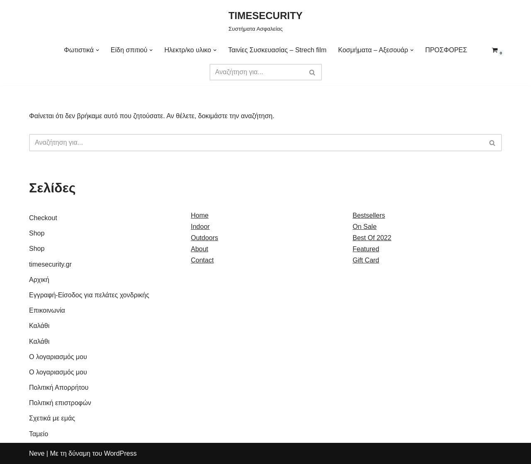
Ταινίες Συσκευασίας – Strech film (277, 49)
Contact (202, 260)
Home (200, 215)
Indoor (200, 226)
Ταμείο (38, 433)
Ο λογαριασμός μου (58, 356)
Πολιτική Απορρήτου (58, 387)
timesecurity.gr (50, 264)
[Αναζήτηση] (256, 72)
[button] (97, 50)
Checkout (43, 217)
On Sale (365, 226)
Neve (36, 453)
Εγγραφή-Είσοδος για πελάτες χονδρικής (89, 295)
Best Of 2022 (372, 237)
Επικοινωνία (47, 310)
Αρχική (39, 279)
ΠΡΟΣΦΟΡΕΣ (446, 49)
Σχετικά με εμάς (52, 418)
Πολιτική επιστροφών (60, 402)
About (199, 249)
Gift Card (366, 260)
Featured (366, 249)
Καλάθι (39, 325)
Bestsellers (369, 215)
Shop (36, 233)
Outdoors (204, 237)
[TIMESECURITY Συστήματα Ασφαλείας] (266, 20)
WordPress (120, 453)
